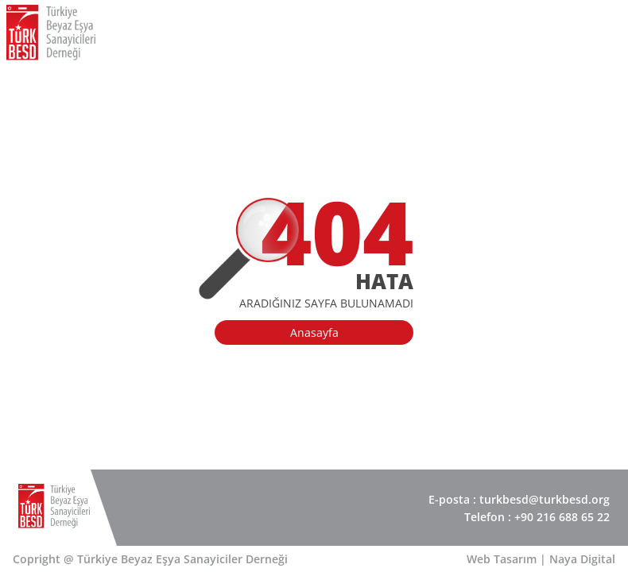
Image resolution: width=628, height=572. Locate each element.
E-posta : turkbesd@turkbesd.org (519, 499)
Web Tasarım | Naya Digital (541, 558)
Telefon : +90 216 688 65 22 (537, 516)
